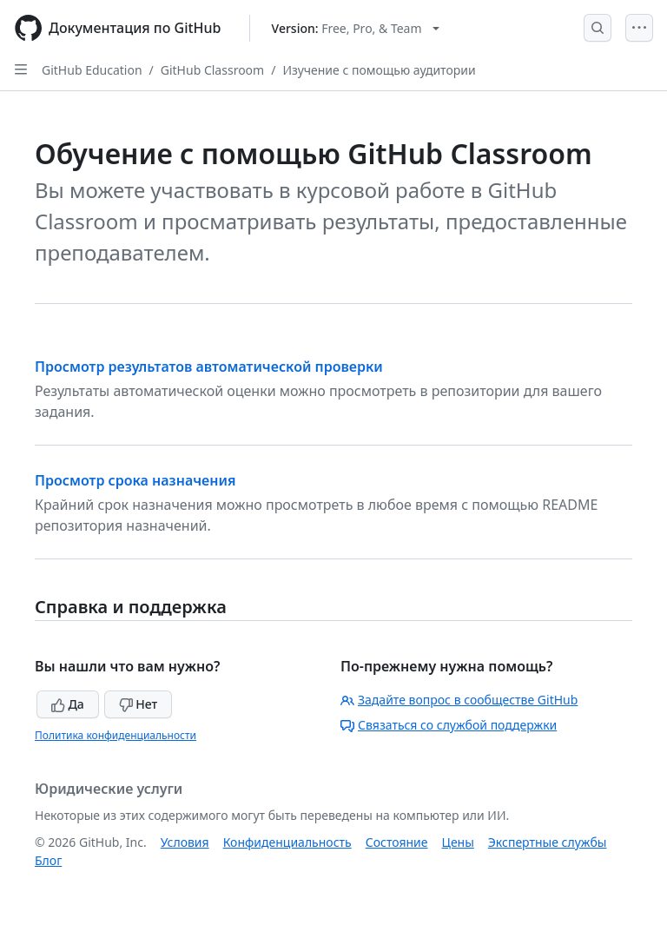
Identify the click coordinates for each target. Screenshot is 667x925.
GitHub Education (92, 70)
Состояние (397, 842)
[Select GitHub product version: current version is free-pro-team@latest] (355, 28)
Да (67, 704)
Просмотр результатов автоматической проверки (209, 366)
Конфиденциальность (287, 842)
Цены (458, 842)
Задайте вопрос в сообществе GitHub (459, 699)
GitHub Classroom (212, 70)
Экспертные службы (547, 842)
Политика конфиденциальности (115, 735)
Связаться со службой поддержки (448, 725)
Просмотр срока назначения (135, 480)
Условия (185, 842)
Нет (138, 704)
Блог (48, 860)
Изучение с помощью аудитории (378, 70)
